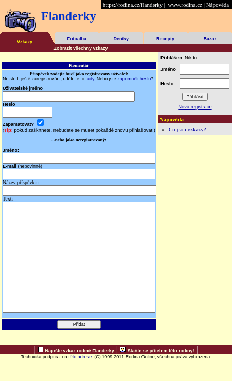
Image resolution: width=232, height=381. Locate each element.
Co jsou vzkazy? (187, 129)
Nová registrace (194, 107)
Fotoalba (76, 38)
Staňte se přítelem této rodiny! (161, 372)
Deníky (121, 38)
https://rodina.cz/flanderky (133, 5)
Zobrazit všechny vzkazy (81, 48)
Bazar (209, 38)
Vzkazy (24, 41)
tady (90, 78)
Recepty (165, 38)
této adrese (80, 378)
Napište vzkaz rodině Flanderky (79, 372)
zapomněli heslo (134, 78)
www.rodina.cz (185, 5)
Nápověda (217, 5)
